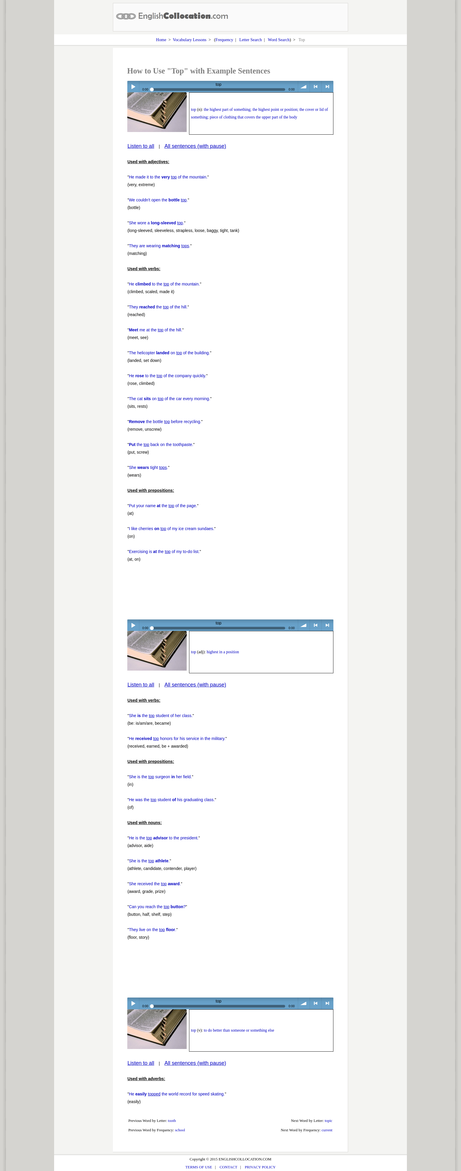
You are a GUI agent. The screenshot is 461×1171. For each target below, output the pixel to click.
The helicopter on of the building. (169, 352)
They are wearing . (159, 245)
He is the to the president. (163, 838)
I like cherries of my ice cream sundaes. (171, 528)
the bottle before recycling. (165, 421)
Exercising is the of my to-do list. (164, 551)
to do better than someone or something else (239, 1030)
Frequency (224, 39)
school (180, 1130)
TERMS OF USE (199, 1167)
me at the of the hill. (155, 330)
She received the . (155, 883)
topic (329, 1120)
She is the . (149, 860)
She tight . (148, 467)
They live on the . (152, 929)
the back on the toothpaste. (161, 444)
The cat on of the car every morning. (169, 398)
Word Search (279, 39)
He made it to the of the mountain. (168, 177)
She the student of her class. (160, 715)
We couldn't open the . (158, 200)
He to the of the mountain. (164, 284)
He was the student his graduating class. (172, 799)
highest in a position (223, 652)
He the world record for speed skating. (177, 1094)
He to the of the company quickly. (167, 375)
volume (304, 86)
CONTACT (228, 1167)
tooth (172, 1120)
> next (327, 86)
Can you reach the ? (157, 906)
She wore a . (156, 222)
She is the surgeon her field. (160, 776)
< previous (315, 86)
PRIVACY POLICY (260, 1167)
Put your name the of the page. (163, 505)
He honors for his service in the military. (177, 738)
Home (161, 39)
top (193, 109)
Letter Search (250, 39)
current (327, 1130)
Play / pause (133, 86)
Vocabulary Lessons (190, 39)
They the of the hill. (158, 307)
